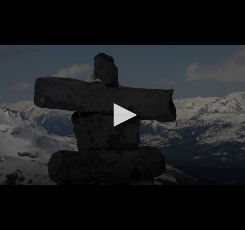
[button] (122, 115)
